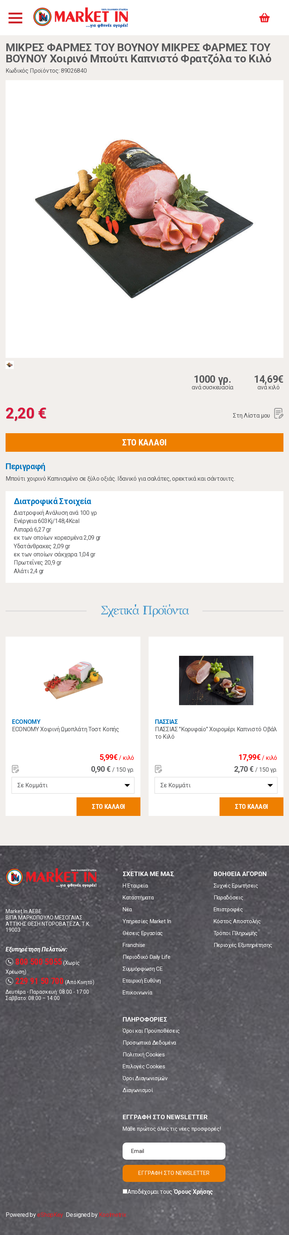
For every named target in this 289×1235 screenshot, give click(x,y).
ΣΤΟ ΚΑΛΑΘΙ (144, 442)
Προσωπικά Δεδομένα (149, 1042)
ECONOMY (26, 721)
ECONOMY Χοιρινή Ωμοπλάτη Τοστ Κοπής (65, 729)
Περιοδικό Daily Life (147, 957)
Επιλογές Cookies (144, 1066)
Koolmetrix (112, 1214)
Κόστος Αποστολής (237, 921)
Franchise (134, 945)
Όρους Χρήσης (193, 1191)
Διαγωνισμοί (138, 1090)
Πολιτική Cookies (144, 1054)
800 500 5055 (34, 962)
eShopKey (50, 1214)
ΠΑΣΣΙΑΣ (166, 721)
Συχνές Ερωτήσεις (236, 885)
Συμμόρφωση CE (143, 969)
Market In (80, 17)
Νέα (127, 909)
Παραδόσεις (228, 897)
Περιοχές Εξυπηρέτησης (243, 945)
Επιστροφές (228, 909)
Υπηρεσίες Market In (147, 921)
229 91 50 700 (35, 981)
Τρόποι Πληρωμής (235, 933)
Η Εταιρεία (135, 885)
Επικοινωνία (137, 992)
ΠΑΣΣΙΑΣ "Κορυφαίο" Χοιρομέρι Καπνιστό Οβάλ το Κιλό (216, 733)
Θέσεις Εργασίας (143, 933)
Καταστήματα (138, 897)
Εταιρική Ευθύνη (142, 980)
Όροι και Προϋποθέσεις (151, 1030)
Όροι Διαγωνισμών (145, 1078)
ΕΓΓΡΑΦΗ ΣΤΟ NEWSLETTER (174, 1173)
